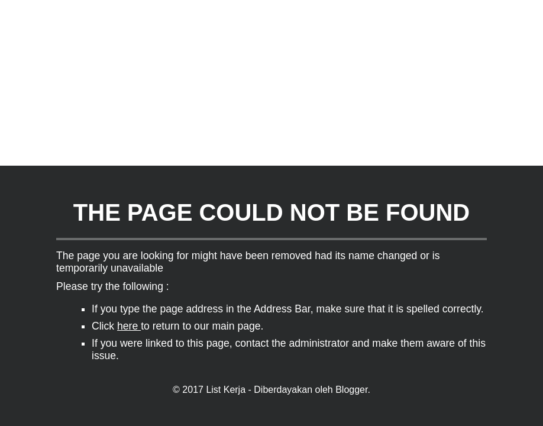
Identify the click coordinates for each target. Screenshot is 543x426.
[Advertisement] (267, 83)
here (129, 326)
